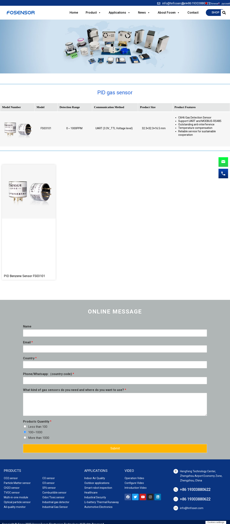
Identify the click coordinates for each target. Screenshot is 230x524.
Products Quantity (37, 421)
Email (28, 342)
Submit (115, 448)
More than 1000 (38, 438)
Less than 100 (37, 427)
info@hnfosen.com (191, 508)
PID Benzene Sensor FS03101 (24, 276)
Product (93, 12)
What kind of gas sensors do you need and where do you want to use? (74, 390)
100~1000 (35, 432)
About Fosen (169, 12)
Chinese (213, 3)
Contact (193, 12)
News (144, 12)
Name (27, 326)
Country (30, 358)
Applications (119, 12)
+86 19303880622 (195, 489)
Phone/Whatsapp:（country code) (48, 374)
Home (74, 12)
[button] (215, 12)
